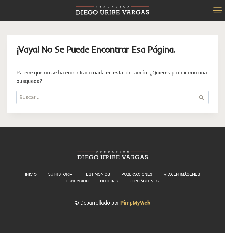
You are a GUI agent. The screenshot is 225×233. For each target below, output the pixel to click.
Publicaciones (137, 174)
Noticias (109, 181)
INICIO (31, 174)
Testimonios (97, 174)
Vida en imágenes (182, 174)
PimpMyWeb (135, 203)
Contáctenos (144, 181)
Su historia (60, 174)
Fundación (77, 181)
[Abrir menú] (217, 10)
